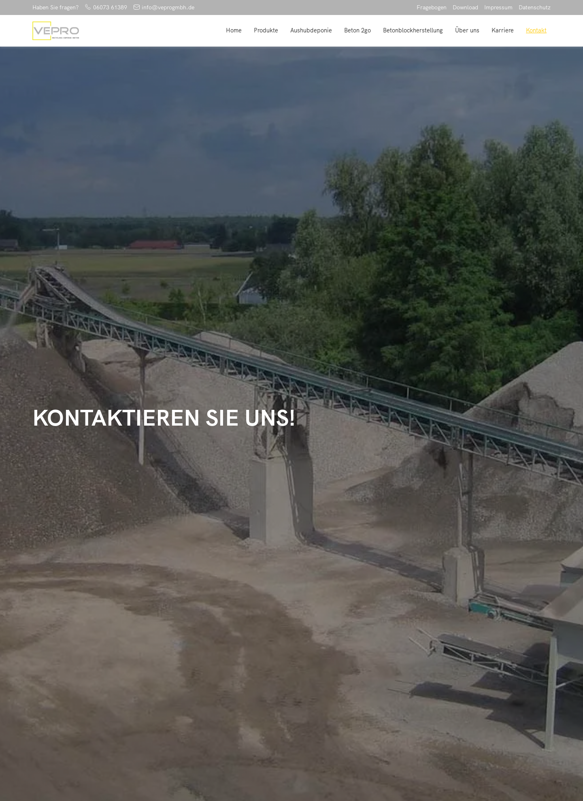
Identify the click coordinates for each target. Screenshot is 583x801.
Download (465, 7)
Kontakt (536, 30)
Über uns (467, 30)
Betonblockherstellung (413, 30)
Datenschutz (535, 7)
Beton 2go (357, 30)
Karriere (503, 30)
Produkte (266, 30)
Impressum (498, 7)
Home (234, 30)
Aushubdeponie (311, 30)
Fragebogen (432, 7)
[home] (55, 30)
